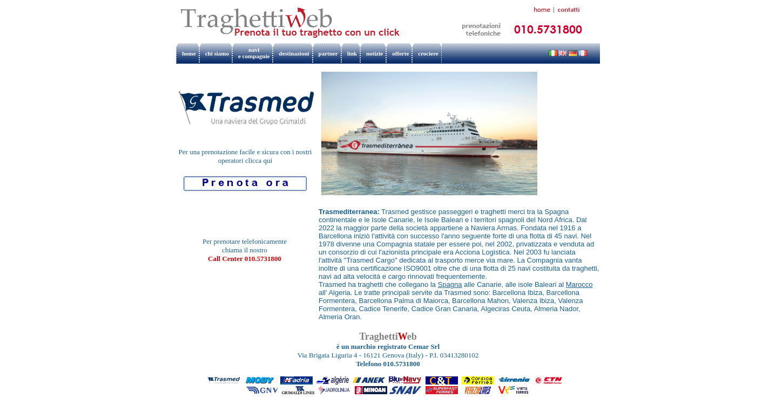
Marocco (579, 284)
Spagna (450, 284)
